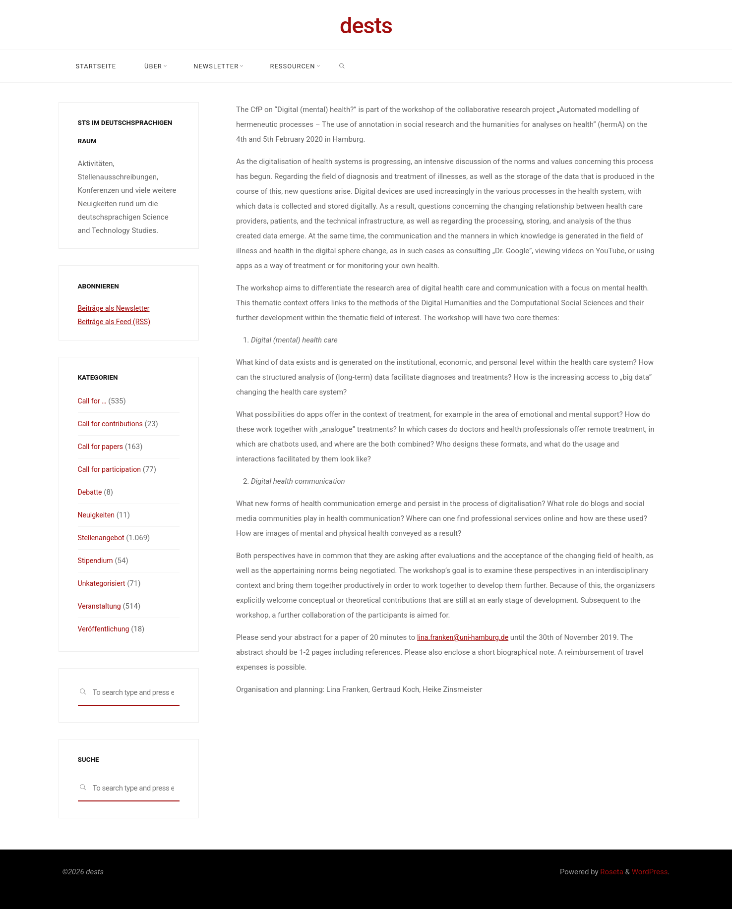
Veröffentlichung (105, 629)
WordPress (650, 871)
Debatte (91, 492)
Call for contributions (112, 423)
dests (366, 25)
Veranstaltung (101, 606)
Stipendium (97, 560)
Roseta (611, 871)
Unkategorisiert (103, 583)
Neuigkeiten (97, 515)
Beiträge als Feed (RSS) (116, 321)
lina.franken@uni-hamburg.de (465, 637)
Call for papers (102, 446)
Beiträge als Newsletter (116, 308)
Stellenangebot (102, 537)
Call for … (93, 401)
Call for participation (111, 469)
